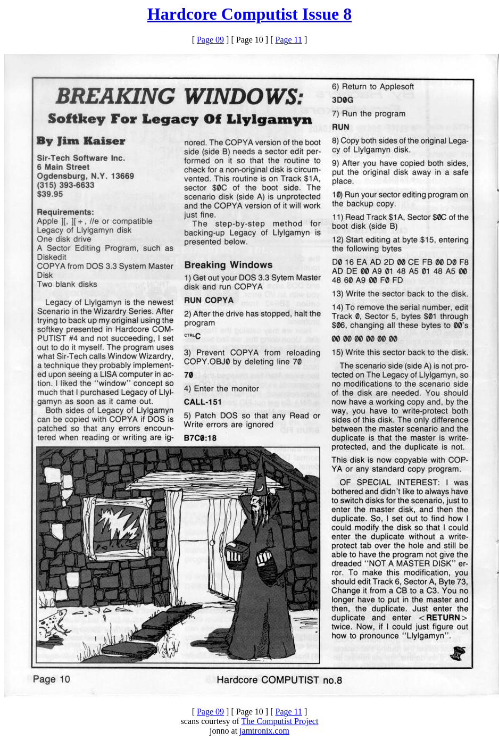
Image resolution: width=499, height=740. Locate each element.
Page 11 (289, 39)
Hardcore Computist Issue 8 (249, 13)
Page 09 (210, 39)
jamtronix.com (264, 730)
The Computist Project (280, 721)
